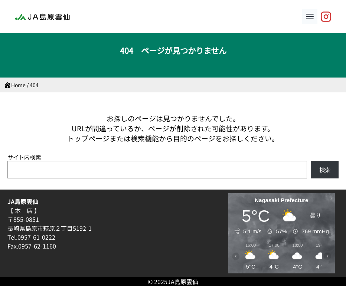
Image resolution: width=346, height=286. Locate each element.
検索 (324, 169)
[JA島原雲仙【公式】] (326, 16)
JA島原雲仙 (182, 281)
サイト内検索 (24, 157)
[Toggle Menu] (309, 16)
